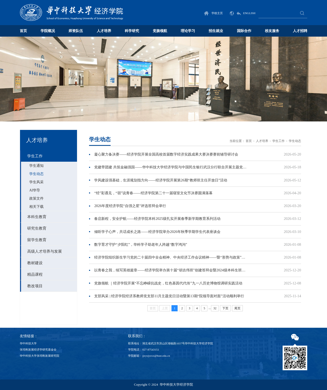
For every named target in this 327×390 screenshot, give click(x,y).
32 (214, 308)
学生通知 (36, 166)
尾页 (237, 308)
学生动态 (36, 174)
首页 (23, 31)
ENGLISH (242, 13)
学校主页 (213, 13)
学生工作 (278, 141)
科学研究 (132, 31)
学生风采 (36, 182)
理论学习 (188, 31)
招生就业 (216, 31)
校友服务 (272, 31)
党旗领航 (160, 31)
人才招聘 (300, 31)
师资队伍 (76, 31)
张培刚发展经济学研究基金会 (38, 349)
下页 (225, 308)
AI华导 (34, 190)
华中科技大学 (28, 343)
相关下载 (36, 207)
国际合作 (244, 31)
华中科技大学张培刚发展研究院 (39, 355)
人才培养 (104, 31)
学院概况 (48, 31)
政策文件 (36, 198)
